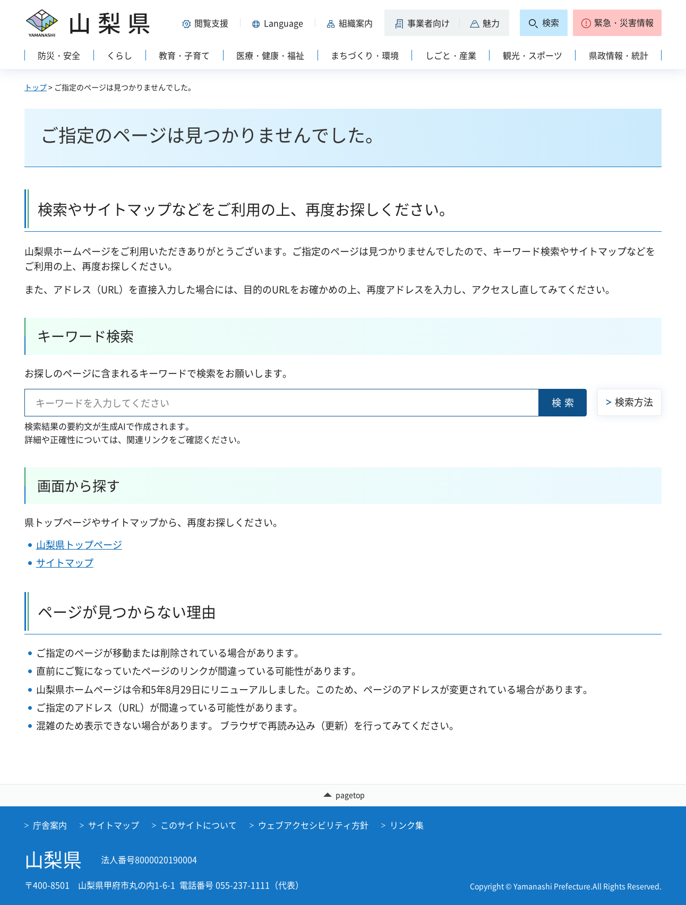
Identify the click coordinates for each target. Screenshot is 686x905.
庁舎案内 (50, 825)
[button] (207, 23)
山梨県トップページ (79, 544)
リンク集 (407, 825)
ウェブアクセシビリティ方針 (313, 825)
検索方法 (634, 402)
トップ (35, 87)
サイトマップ (64, 562)
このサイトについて (198, 825)
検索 (564, 402)
